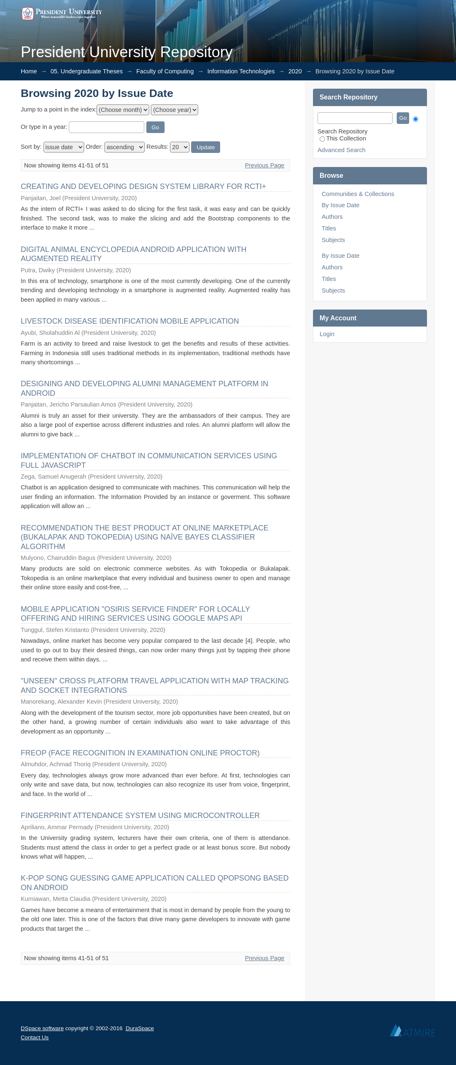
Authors (332, 216)
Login (327, 334)
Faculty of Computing (165, 71)
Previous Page (264, 165)
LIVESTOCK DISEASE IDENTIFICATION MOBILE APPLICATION (130, 321)
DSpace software (42, 1028)
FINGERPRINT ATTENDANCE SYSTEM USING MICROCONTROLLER (140, 815)
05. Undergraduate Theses (87, 71)
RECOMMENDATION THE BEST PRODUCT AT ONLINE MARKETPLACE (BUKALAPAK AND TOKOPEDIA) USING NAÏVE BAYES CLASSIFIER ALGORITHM (145, 537)
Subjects (333, 240)
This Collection (343, 138)
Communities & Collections (358, 194)
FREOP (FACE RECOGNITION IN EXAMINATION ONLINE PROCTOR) (140, 753)
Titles (329, 228)
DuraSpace (140, 1028)
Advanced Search (342, 150)
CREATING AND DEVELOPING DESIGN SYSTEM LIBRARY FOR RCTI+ (143, 186)
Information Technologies (241, 71)
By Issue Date (340, 205)
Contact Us (35, 1037)
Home (29, 71)
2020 (295, 71)
